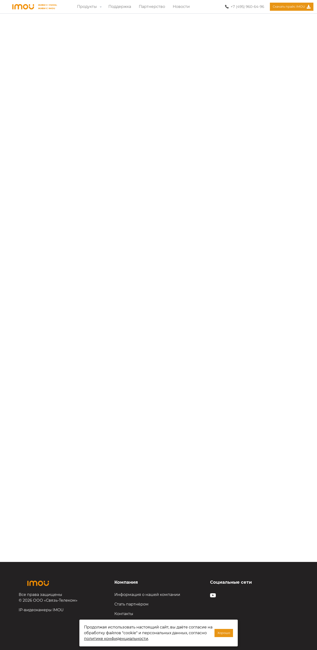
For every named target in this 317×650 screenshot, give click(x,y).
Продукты (90, 6)
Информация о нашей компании (147, 594)
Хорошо (223, 633)
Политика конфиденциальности (146, 623)
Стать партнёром (131, 604)
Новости (181, 6)
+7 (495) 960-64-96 (247, 6)
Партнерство (152, 6)
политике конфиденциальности (116, 638)
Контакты (123, 613)
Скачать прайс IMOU (291, 7)
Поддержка (119, 6)
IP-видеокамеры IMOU (41, 610)
